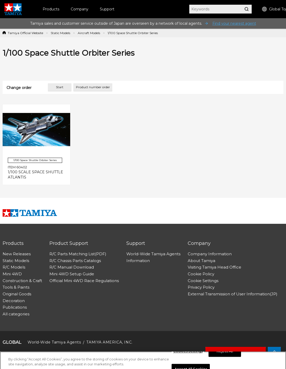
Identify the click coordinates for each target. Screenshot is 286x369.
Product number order (93, 87)
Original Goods (17, 293)
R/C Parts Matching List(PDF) (77, 253)
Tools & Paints (16, 287)
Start (59, 87)
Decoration (14, 300)
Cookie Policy (201, 273)
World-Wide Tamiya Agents (153, 253)
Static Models (60, 33)
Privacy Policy (201, 287)
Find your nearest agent (234, 23)
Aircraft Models (89, 33)
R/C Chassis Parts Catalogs (75, 260)
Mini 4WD (12, 273)
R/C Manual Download (71, 267)
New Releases (17, 253)
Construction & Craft (22, 280)
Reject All (225, 353)
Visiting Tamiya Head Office (214, 267)
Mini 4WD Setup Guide (71, 273)
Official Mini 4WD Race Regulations (84, 280)
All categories (16, 313)
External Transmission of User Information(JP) (232, 293)
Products (51, 9)
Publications (15, 307)
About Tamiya (201, 260)
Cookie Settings (203, 280)
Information (138, 260)
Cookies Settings (188, 353)
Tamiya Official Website (25, 33)
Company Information (210, 253)
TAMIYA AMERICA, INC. (109, 342)
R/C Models (14, 267)
